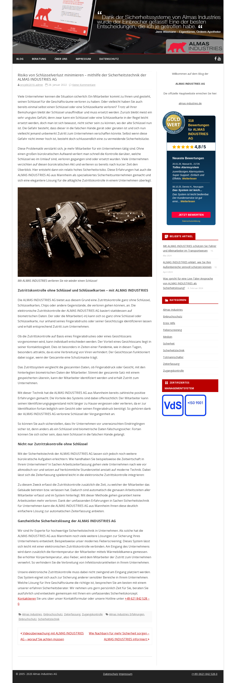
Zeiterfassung (72, 614)
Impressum (83, 59)
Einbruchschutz (28, 619)
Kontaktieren (27, 598)
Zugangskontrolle (92, 614)
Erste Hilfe (169, 323)
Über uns (61, 59)
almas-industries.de (190, 103)
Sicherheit (169, 343)
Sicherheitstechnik (48, 619)
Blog (19, 59)
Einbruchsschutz (53, 614)
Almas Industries (32, 614)
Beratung (39, 59)
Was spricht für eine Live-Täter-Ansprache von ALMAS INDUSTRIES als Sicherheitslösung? (188, 283)
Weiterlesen (189, 178)
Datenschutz (109, 59)
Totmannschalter (173, 357)
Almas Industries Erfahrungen (126, 614)
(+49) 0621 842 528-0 (204, 674)
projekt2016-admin (31, 85)
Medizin (167, 336)
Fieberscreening (172, 330)
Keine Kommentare (84, 85)
